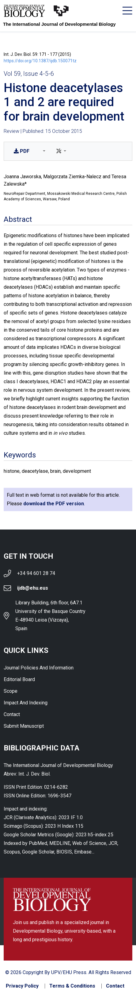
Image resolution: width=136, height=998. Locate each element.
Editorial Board (19, 679)
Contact (12, 714)
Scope (10, 691)
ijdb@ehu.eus (32, 588)
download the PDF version (53, 504)
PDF (21, 151)
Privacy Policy (22, 986)
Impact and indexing (25, 703)
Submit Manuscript (24, 726)
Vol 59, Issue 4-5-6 (29, 73)
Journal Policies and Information (39, 668)
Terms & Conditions (72, 986)
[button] (43, 151)
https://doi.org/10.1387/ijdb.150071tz (40, 60)
